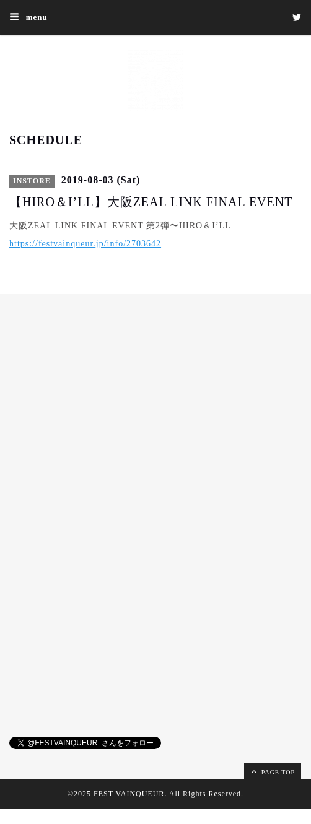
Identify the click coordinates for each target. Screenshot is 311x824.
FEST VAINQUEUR (129, 793)
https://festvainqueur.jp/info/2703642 (85, 243)
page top (272, 771)
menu (28, 17)
